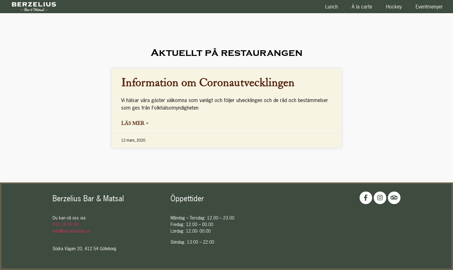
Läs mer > (134, 123)
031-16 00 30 (66, 224)
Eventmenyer (429, 6)
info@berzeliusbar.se (72, 231)
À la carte (362, 6)
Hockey (394, 6)
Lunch (331, 6)
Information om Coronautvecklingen (207, 81)
